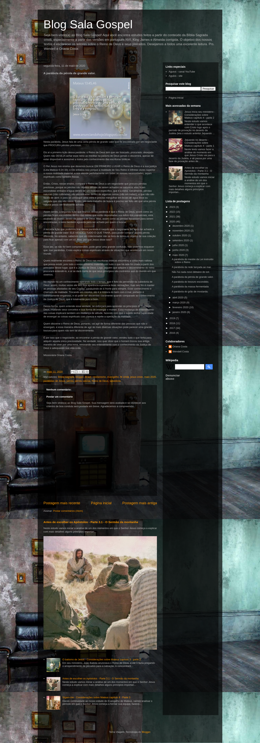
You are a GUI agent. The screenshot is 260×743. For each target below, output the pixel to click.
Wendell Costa (180, 351)
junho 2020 (179, 250)
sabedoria (115, 380)
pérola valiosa (82, 380)
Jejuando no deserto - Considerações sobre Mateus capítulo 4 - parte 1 (199, 142)
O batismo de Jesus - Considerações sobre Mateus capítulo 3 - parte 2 (101, 659)
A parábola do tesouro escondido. (190, 281)
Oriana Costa (179, 346)
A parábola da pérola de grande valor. (192, 276)
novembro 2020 (181, 230)
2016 (172, 332)
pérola (70, 380)
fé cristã (124, 376)
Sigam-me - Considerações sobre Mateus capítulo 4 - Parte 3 (96, 697)
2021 (172, 216)
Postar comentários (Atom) (68, 510)
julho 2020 (178, 245)
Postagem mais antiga (139, 503)
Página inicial (101, 503)
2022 (172, 211)
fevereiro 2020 (180, 307)
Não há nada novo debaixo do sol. (191, 271)
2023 (172, 207)
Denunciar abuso (173, 377)
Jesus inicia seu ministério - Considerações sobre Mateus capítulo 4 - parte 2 (199, 114)
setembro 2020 (181, 240)
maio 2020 (150, 376)
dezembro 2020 (181, 225)
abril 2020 (178, 297)
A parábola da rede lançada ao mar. (191, 267)
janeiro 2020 (179, 312)
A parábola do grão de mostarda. (190, 291)
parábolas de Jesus (54, 380)
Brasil (88, 376)
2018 (172, 323)
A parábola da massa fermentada (190, 286)
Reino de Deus (100, 380)
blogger (79, 376)
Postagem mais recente (61, 503)
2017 (172, 328)
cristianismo (99, 376)
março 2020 (179, 302)
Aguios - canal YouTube (182, 71)
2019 (172, 318)
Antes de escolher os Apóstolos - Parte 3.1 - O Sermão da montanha (90, 522)
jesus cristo (136, 376)
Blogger (146, 732)
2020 (172, 221)
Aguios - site (175, 75)
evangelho (113, 376)
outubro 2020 (180, 235)
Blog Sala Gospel (88, 24)
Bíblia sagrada (66, 376)
